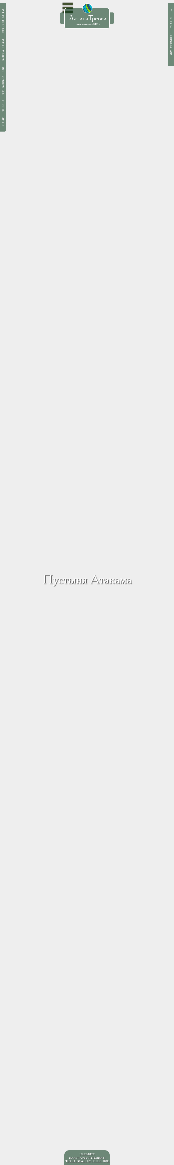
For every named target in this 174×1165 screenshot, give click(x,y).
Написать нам (3, 50)
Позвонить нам (3, 21)
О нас (3, 121)
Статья (171, 22)
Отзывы (3, 106)
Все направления (3, 81)
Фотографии (171, 44)
